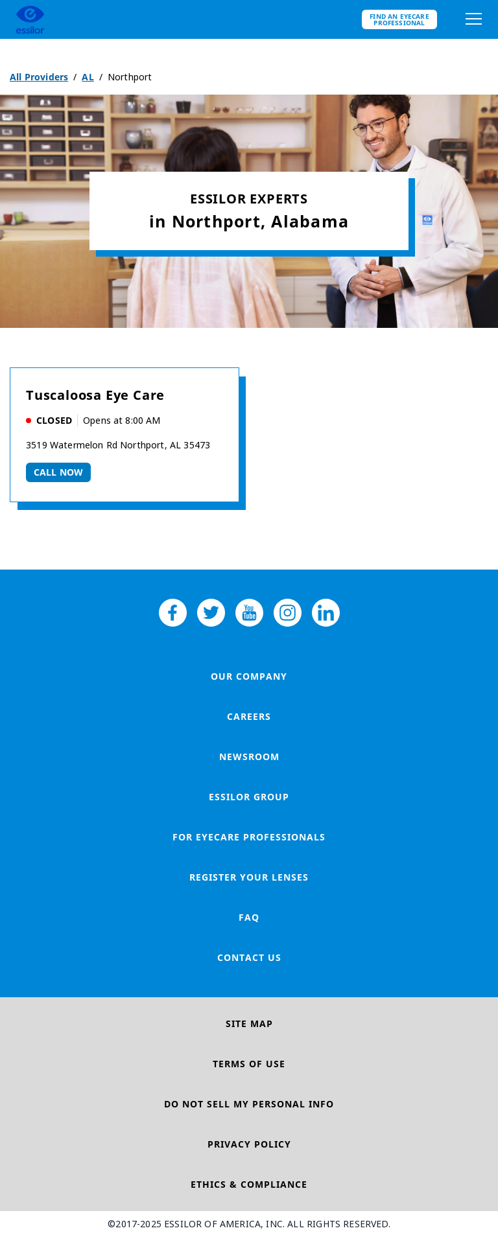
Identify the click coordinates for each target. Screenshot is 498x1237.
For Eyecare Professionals (249, 837)
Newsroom (249, 756)
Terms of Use (249, 1064)
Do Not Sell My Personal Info (249, 1104)
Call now (58, 472)
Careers (249, 716)
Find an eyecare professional (399, 19)
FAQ (249, 917)
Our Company (249, 676)
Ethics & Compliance (249, 1184)
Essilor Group (249, 797)
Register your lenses (249, 877)
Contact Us (249, 957)
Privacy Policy (249, 1144)
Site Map (249, 1023)
